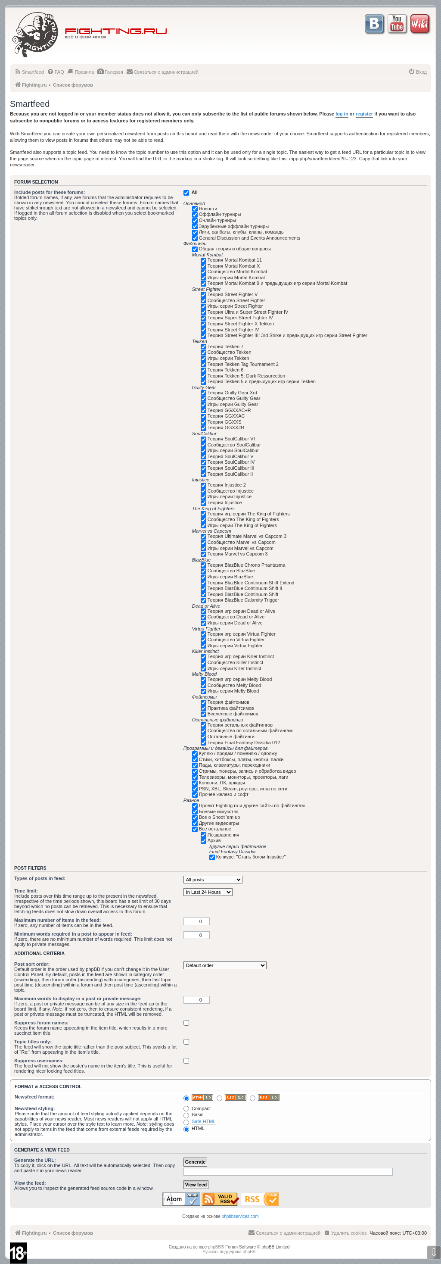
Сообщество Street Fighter (236, 300)
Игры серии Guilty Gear (233, 404)
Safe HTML (204, 1121)
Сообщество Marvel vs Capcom (242, 542)
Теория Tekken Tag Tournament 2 (243, 364)
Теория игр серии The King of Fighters (249, 513)
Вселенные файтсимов (233, 713)
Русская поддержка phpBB (228, 1251)
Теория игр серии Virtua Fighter (242, 634)
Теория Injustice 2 (227, 484)
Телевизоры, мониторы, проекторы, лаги (244, 777)
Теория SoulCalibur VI (231, 438)
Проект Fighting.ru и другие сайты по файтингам (252, 805)
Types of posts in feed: (39, 878)
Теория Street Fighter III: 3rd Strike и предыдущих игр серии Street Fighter (287, 335)
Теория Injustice (225, 502)
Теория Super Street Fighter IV (240, 317)
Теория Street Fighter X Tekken (241, 323)
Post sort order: (32, 964)
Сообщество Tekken (230, 352)
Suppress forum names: (41, 1022)
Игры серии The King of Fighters (242, 525)
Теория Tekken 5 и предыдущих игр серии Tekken (262, 381)
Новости (208, 208)
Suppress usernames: (39, 1060)
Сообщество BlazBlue (231, 570)
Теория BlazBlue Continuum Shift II (245, 588)
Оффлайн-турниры (220, 214)
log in (341, 113)
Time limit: (26, 890)
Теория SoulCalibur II (230, 474)
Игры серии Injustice (230, 496)
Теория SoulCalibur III (231, 468)
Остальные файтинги (231, 736)
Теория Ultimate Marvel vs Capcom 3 (247, 536)
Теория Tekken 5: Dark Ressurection (246, 375)
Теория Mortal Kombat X (234, 265)
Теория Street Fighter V (233, 294)
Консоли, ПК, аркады (222, 782)
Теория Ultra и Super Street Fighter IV (248, 312)
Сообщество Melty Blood (234, 685)
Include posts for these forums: (49, 192)
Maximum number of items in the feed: (57, 920)
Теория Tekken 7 (226, 346)
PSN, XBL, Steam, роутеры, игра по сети (243, 788)
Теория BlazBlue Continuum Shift (243, 594)
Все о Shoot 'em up (219, 817)
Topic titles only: (33, 1041)
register (364, 113)
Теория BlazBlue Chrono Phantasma (247, 565)
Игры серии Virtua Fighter (235, 645)
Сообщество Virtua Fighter (236, 639)
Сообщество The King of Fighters (243, 519)
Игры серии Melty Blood (233, 690)
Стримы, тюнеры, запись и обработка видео (247, 771)
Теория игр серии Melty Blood (240, 679)
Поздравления (223, 834)
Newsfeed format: (34, 1096)
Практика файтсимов (231, 708)
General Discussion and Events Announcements (249, 237)
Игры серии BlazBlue (230, 576)
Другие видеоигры (219, 823)
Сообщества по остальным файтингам (250, 730)
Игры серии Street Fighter (235, 306)
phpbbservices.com (240, 1216)
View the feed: (30, 1183)
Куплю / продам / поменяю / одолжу (238, 753)
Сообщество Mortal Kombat (237, 271)
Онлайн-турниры (217, 220)
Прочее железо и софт (223, 794)
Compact (197, 1108)
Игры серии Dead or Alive (235, 622)
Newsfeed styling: (35, 1108)
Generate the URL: (35, 1160)
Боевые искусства (219, 811)
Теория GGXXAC (226, 415)
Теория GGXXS (225, 421)
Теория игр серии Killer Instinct (241, 656)
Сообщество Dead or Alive (236, 616)
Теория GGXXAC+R (229, 410)
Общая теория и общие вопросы (235, 248)
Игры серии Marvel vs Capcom (240, 548)
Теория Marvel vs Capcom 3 (238, 553)
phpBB (214, 1247)
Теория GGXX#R (226, 427)
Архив (214, 840)
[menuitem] (29, 72)
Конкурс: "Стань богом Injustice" (251, 856)
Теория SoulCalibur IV (231, 462)
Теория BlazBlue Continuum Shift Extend (251, 582)
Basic (193, 1114)
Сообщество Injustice (231, 490)
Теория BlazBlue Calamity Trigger (243, 599)
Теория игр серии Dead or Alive (241, 611)
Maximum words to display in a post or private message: (78, 998)
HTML (194, 1128)
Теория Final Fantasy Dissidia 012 (244, 742)
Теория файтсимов (228, 702)
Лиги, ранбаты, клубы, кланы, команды (242, 231)
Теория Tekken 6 (226, 369)
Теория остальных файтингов (240, 724)
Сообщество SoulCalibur (234, 444)
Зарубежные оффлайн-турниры (234, 226)
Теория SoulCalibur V (231, 456)
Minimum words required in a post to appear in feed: (73, 933)
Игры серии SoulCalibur (233, 450)
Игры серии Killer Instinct (234, 668)
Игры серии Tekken (228, 358)
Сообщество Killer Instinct (235, 662)
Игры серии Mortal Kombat (236, 277)
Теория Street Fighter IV (233, 329)
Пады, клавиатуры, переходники (234, 765)
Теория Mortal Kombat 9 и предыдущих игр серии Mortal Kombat (277, 283)
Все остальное (215, 828)
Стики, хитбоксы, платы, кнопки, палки (241, 759)
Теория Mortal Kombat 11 (235, 259)
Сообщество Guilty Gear (234, 398)
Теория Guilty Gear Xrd (232, 392)
